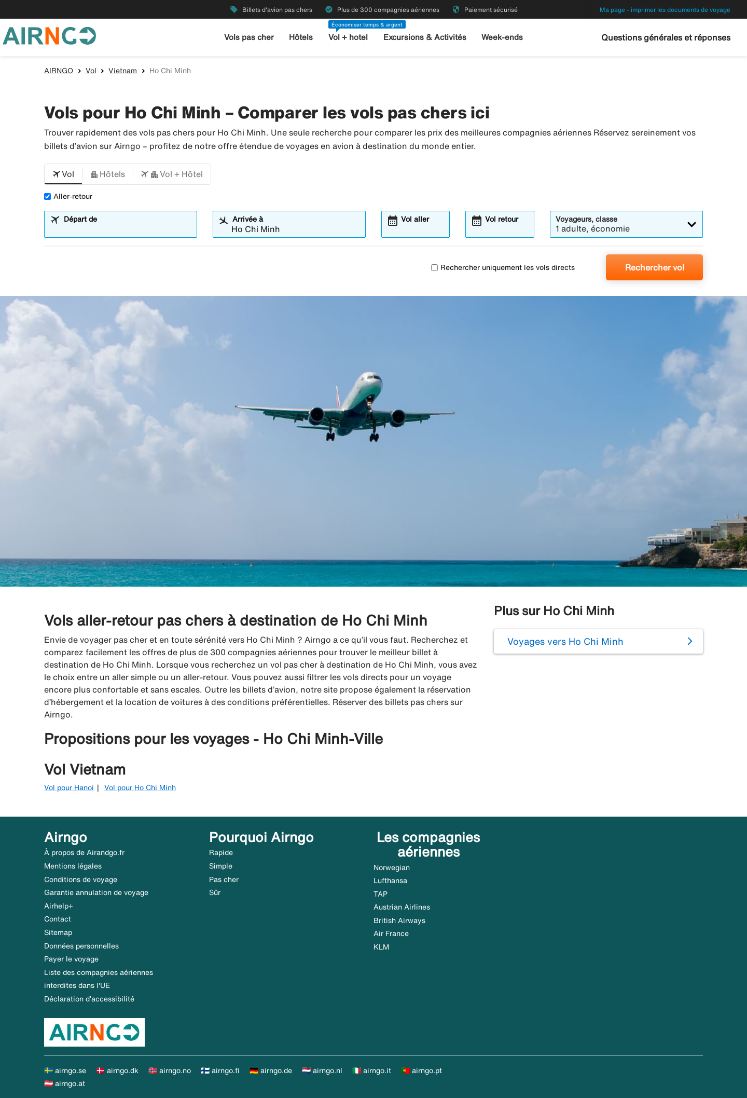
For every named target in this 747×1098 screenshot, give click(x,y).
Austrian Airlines (402, 907)
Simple (220, 866)
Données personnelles (81, 946)
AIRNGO (58, 70)
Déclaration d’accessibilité (89, 998)
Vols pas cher (249, 37)
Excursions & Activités (424, 37)
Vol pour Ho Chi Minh (140, 787)
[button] (63, 174)
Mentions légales (73, 866)
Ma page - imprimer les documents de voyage (665, 9)
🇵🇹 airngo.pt (421, 1070)
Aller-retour (68, 196)
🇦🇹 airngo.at (64, 1083)
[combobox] (127, 229)
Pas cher (224, 879)
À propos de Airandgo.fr (84, 852)
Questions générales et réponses (665, 37)
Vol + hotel (348, 37)
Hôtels (301, 37)
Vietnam (122, 70)
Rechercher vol (654, 267)
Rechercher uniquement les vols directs (503, 267)
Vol (91, 70)
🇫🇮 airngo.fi (220, 1070)
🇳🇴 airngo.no (169, 1070)
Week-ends (502, 37)
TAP (381, 894)
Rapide (221, 852)
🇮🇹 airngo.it (371, 1070)
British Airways (399, 920)
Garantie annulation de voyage (96, 892)
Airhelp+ (58, 906)
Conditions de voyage (80, 879)
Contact (57, 919)
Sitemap (58, 932)
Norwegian (392, 867)
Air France (391, 933)
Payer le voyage (71, 959)
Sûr (214, 892)
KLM (381, 947)
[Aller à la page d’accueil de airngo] (49, 35)
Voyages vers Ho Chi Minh (565, 641)
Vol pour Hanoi (69, 787)
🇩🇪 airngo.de (271, 1070)
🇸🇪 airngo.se (65, 1070)
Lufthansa (390, 880)
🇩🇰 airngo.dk (117, 1070)
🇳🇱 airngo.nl (322, 1070)
